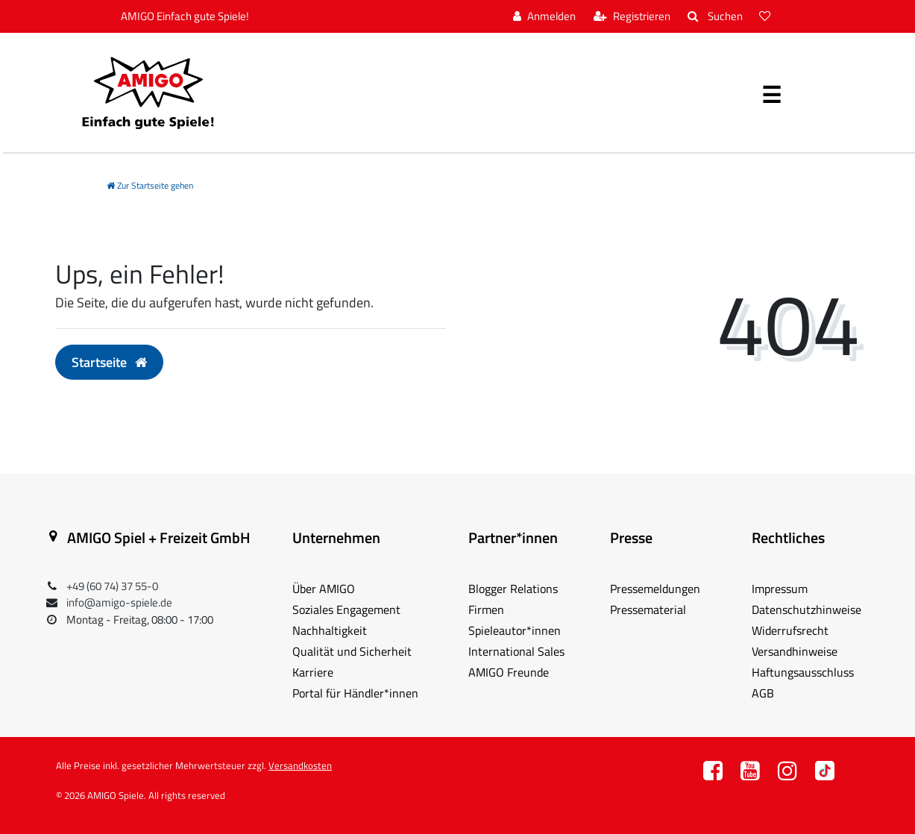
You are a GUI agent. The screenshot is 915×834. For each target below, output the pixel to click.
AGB (763, 693)
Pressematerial (648, 609)
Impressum (780, 589)
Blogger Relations (513, 589)
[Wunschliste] (766, 17)
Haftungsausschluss (803, 672)
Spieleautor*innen (514, 630)
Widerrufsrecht (790, 630)
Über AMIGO (323, 589)
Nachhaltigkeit (329, 630)
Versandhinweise (794, 651)
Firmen (486, 609)
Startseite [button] (109, 362)
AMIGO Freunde (508, 672)
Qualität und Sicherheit (352, 651)
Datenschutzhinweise (806, 609)
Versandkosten (300, 765)
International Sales (516, 651)
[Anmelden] (544, 17)
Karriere (312, 672)
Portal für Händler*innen (355, 693)
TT (825, 774)
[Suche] (714, 17)
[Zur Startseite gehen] (150, 185)
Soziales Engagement (346, 609)
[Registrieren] (632, 17)
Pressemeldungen (655, 589)
